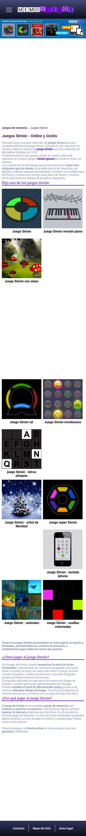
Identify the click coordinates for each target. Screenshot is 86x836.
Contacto (19, 828)
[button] (9, 10)
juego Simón (45, 149)
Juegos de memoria (14, 127)
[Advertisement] (43, 81)
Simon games (46, 158)
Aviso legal (66, 828)
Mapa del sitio (42, 828)
